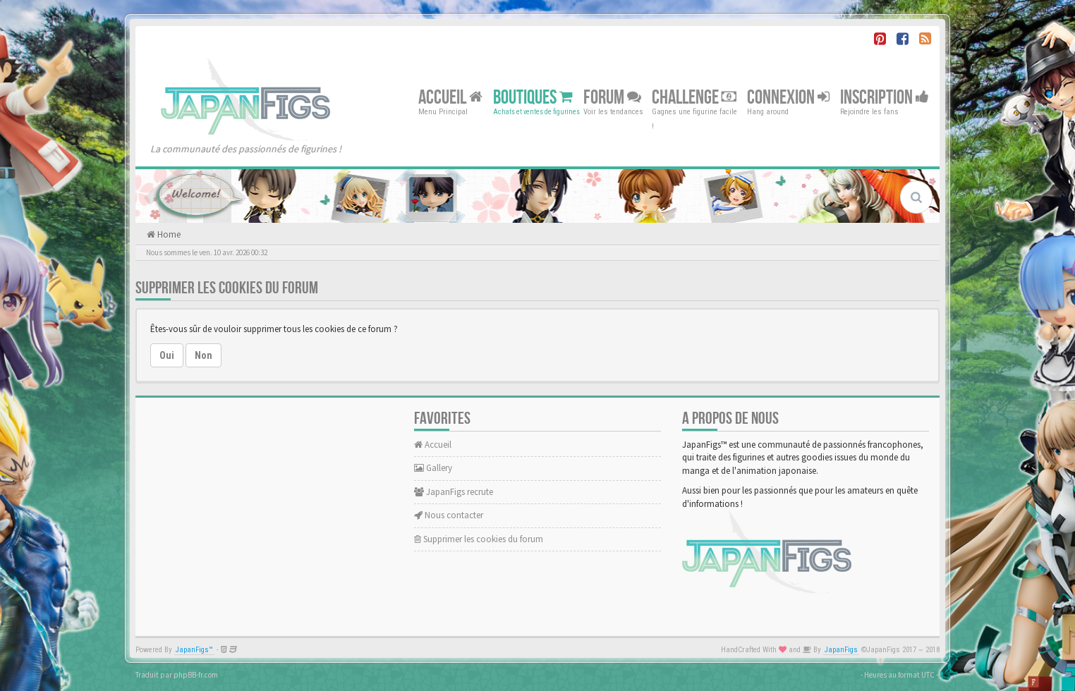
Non (203, 355)
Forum (612, 97)
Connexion (788, 97)
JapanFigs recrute (453, 492)
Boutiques (533, 97)
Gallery (433, 468)
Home (168, 234)
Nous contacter (448, 515)
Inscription (884, 97)
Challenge (694, 97)
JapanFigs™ (194, 649)
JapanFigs (841, 649)
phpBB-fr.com (196, 675)
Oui (166, 355)
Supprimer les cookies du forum (478, 539)
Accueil (450, 97)
